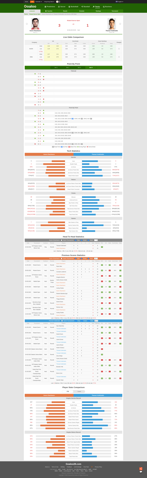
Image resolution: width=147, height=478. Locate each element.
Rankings (98, 11)
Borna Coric (59, 373)
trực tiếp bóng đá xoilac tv (80, 469)
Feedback (69, 467)
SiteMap (63, 467)
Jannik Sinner (59, 339)
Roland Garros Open (34, 14)
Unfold (90, 471)
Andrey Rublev (60, 288)
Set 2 (67, 67)
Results (65, 11)
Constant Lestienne (61, 271)
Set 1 (56, 67)
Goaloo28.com (73, 464)
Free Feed (86, 467)
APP (32, 1)
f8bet (86, 471)
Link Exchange (77, 467)
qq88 (59, 469)
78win (77, 471)
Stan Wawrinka (60, 326)
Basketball (73, 7)
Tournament (115, 11)
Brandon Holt (59, 366)
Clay (77, 240)
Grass (84, 240)
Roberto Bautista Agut (61, 293)
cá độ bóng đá (67, 471)
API (92, 467)
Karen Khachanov (35, 24)
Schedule (81, 11)
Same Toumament (67, 240)
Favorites (48, 11)
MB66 (56, 471)
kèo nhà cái (70, 469)
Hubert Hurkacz (60, 347)
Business (107, 7)
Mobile (26, 1)
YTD (68, 391)
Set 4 (90, 67)
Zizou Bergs (59, 356)
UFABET (95, 469)
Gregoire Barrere (60, 277)
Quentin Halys (59, 380)
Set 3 (79, 67)
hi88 (73, 471)
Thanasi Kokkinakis (112, 24)
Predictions (50, 7)
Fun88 (63, 469)
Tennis (96, 7)
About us (47, 467)
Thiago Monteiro (60, 299)
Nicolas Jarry (59, 307)
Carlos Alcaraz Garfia (61, 280)
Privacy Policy (98, 467)
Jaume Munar (59, 345)
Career (79, 391)
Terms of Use (55, 467)
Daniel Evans (59, 301)
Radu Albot (59, 266)
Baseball (85, 7)
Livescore (32, 11)
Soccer (61, 7)
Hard (90, 240)
